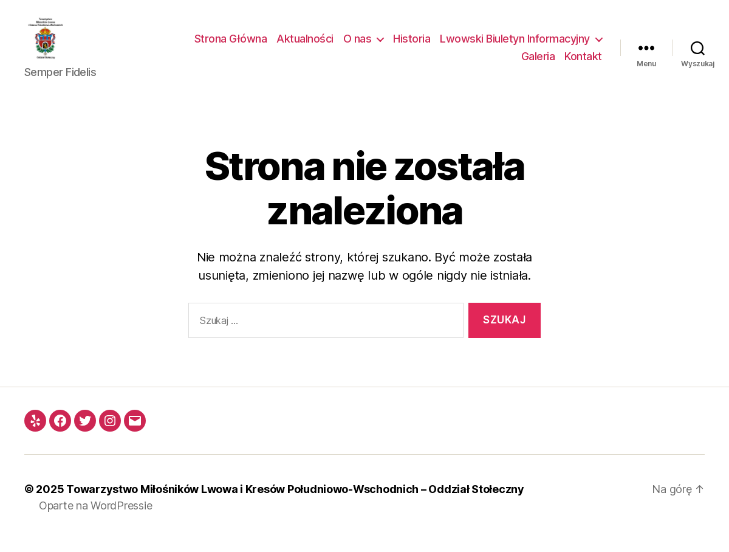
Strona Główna (230, 44)
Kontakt (583, 63)
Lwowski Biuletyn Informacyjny (515, 44)
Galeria (538, 63)
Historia (411, 44)
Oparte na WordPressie (95, 517)
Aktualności (305, 44)
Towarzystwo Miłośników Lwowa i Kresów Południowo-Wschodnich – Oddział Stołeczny (295, 501)
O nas (357, 44)
